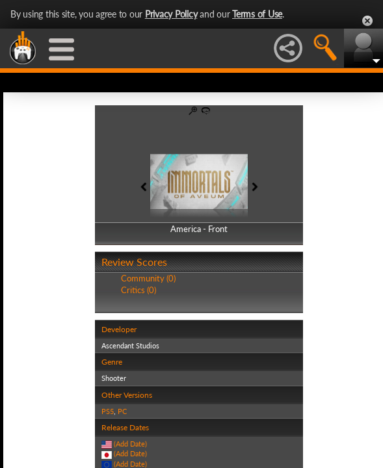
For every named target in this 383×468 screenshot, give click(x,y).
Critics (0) (138, 290)
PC (122, 411)
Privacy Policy (171, 14)
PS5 (107, 411)
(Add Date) (130, 443)
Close (367, 21)
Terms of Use (257, 14)
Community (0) (148, 278)
